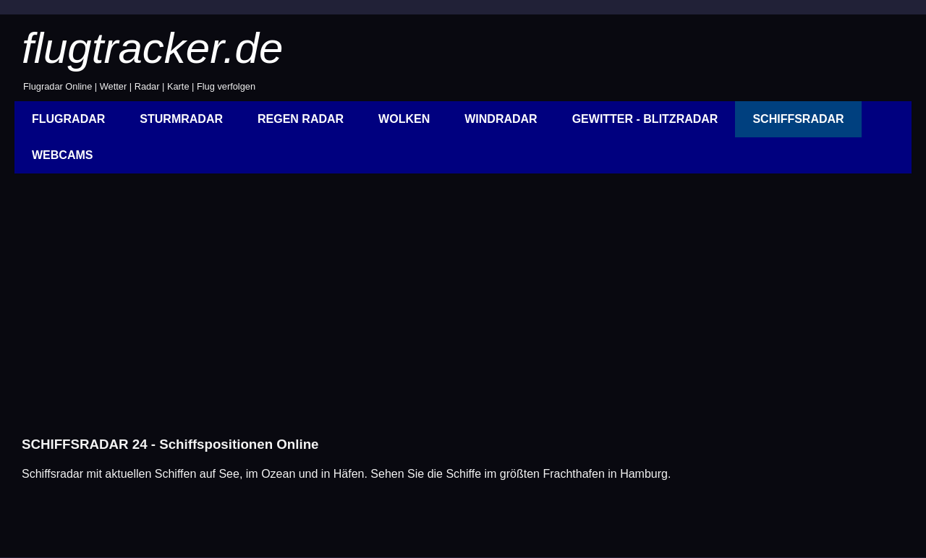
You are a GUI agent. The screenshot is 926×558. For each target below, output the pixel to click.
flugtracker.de (152, 48)
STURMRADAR (181, 119)
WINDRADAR (500, 119)
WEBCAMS (62, 155)
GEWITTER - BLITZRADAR (645, 119)
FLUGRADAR (68, 119)
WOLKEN (404, 119)
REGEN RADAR (301, 119)
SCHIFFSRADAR (798, 119)
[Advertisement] (448, 312)
